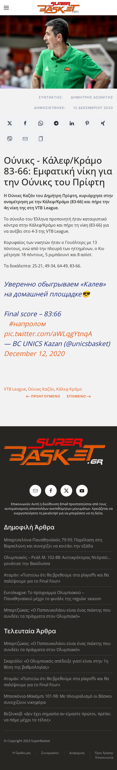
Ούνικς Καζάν (41, 389)
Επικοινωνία (104, 757)
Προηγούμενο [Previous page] (43, 396)
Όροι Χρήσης (104, 753)
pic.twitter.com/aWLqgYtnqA (48, 333)
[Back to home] (58, 7)
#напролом (27, 323)
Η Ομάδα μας (21, 753)
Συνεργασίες (50, 753)
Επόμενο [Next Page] (79, 396)
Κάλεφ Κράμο (69, 389)
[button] (6, 7)
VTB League (15, 389)
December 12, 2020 (34, 353)
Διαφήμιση (76, 753)
